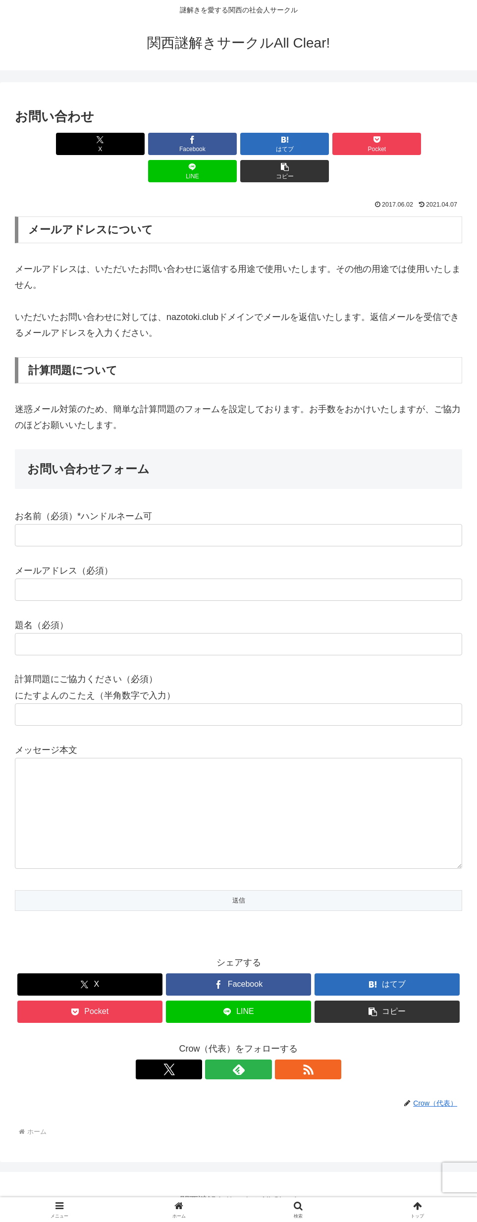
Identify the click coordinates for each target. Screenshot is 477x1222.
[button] (426, 144)
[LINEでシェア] (351, 144)
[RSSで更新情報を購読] (261, 1062)
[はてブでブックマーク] (200, 144)
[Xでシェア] (50, 144)
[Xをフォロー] (216, 1062)
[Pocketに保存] (276, 144)
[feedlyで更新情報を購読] (239, 1062)
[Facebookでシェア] (125, 144)
